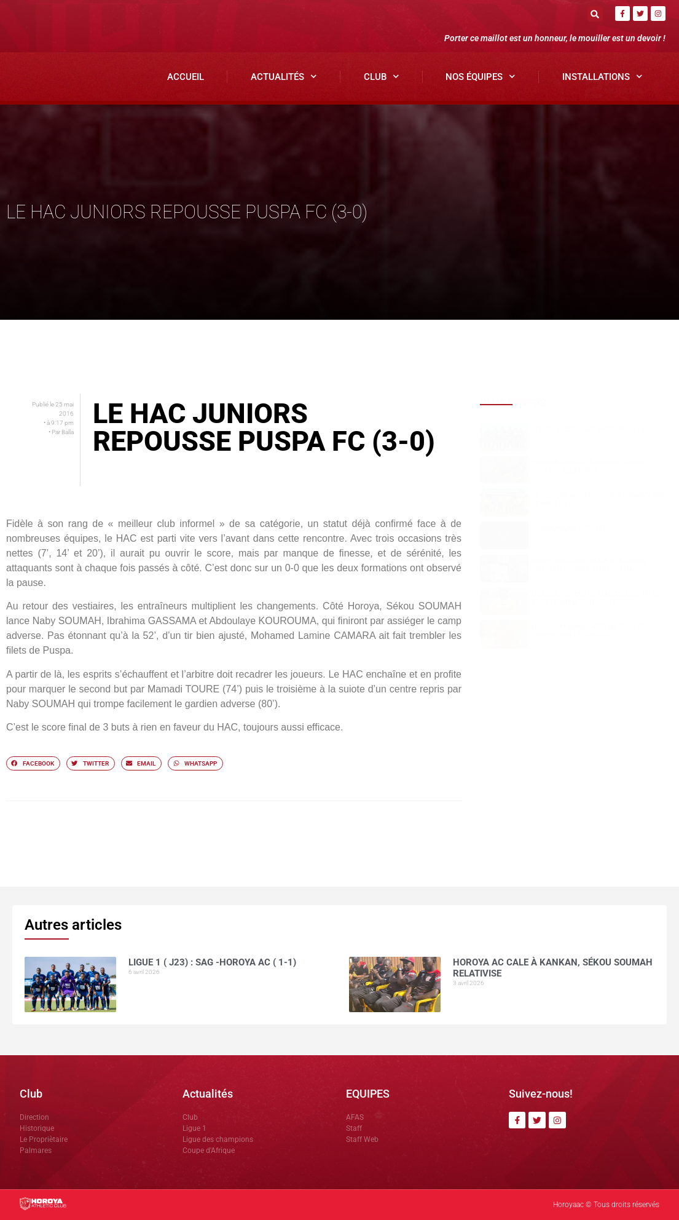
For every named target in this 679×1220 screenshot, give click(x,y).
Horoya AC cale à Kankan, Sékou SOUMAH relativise (589, 467)
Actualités (284, 76)
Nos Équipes (480, 76)
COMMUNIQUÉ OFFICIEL (569, 529)
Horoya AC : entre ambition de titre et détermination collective (596, 598)
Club (381, 76)
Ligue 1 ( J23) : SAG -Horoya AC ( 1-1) (592, 430)
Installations (602, 76)
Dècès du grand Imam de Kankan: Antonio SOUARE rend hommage (590, 565)
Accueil (185, 76)
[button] (595, 14)
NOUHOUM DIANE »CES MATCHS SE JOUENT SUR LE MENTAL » (588, 631)
